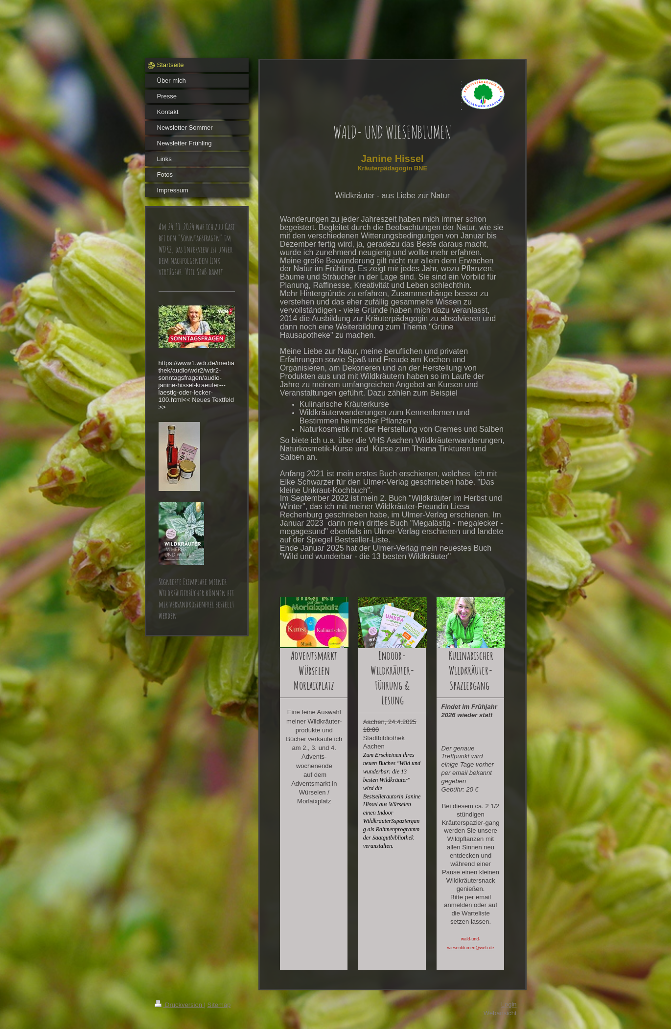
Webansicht (500, 1013)
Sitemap (219, 1004)
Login (509, 1004)
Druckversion (179, 1004)
